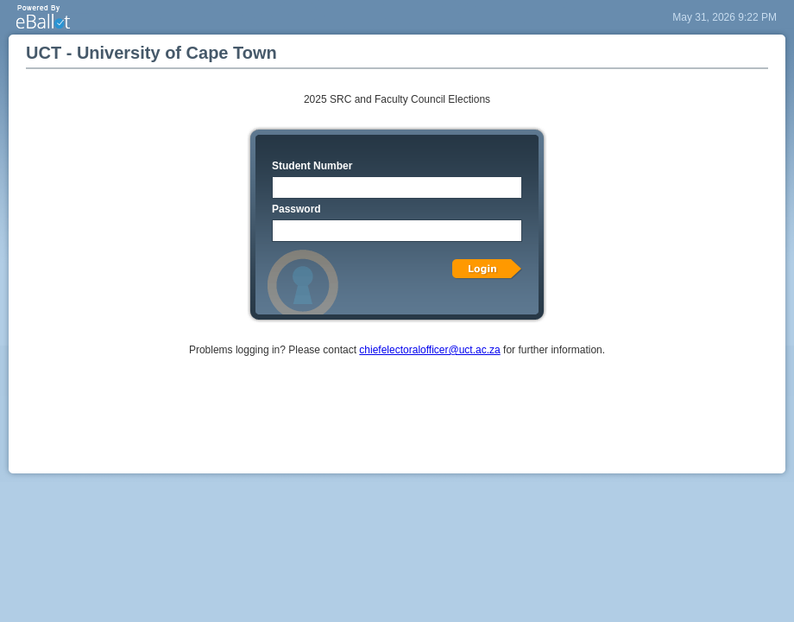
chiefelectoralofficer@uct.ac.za (429, 350)
